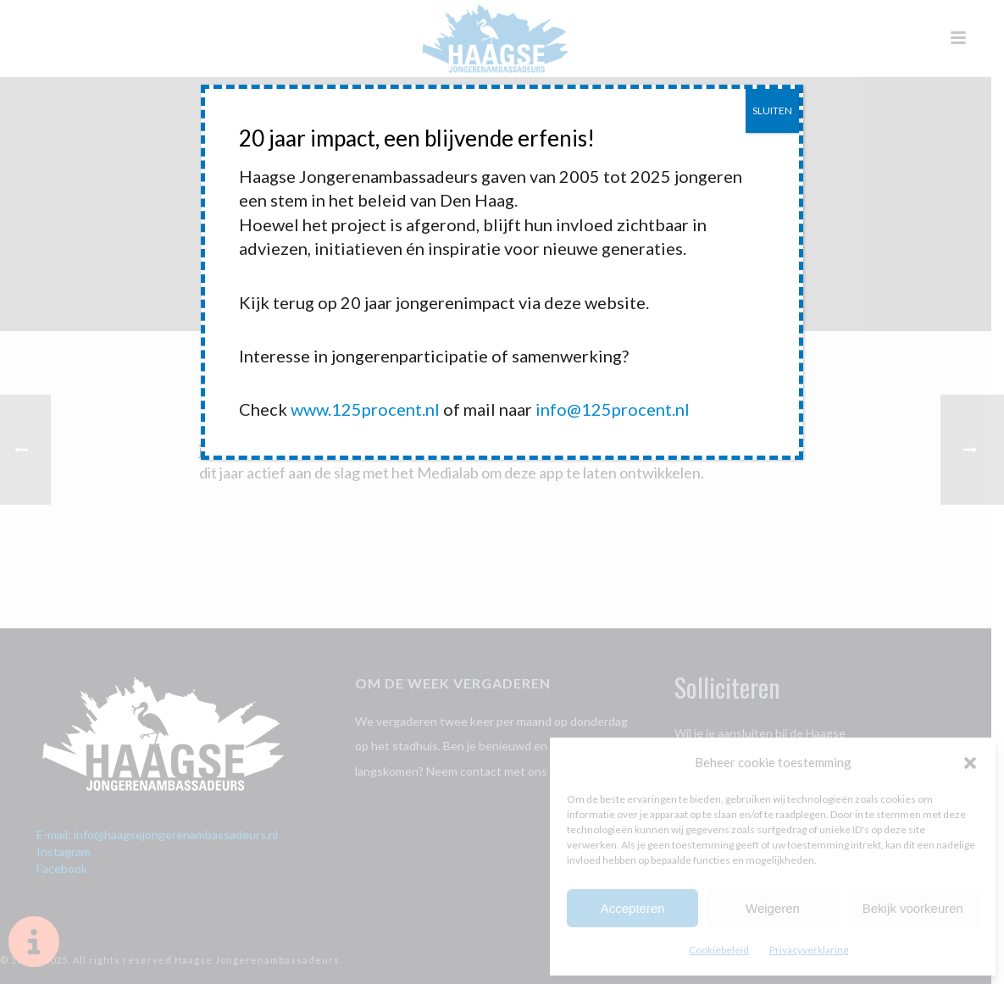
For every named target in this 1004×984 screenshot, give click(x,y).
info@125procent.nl (612, 409)
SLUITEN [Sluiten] (772, 110)
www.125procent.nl (365, 409)
